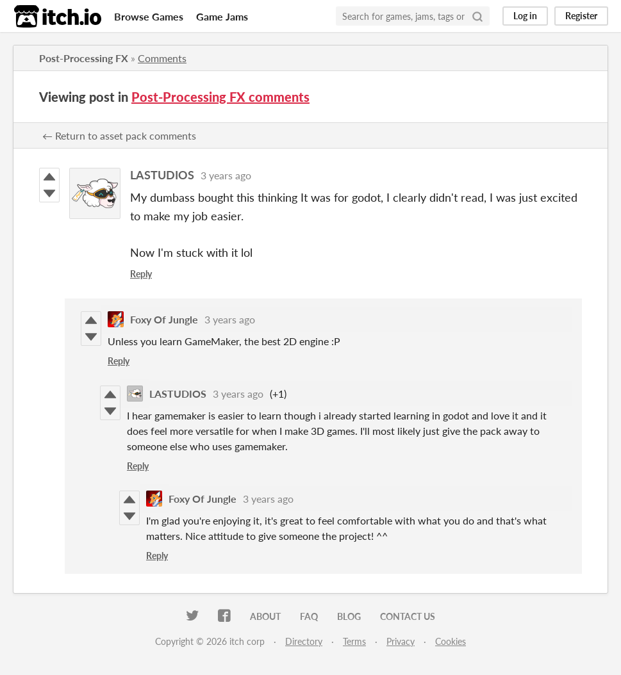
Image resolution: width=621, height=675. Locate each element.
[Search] (477, 16)
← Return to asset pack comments (119, 135)
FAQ (309, 616)
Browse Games (148, 16)
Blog (349, 616)
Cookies (450, 641)
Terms (354, 641)
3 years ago (226, 175)
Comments (162, 58)
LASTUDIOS (162, 175)
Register (581, 15)
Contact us (407, 616)
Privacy (400, 641)
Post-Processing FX (83, 58)
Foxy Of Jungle (164, 319)
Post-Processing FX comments (220, 96)
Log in (525, 15)
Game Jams (222, 16)
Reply (141, 273)
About (265, 616)
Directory (303, 641)
